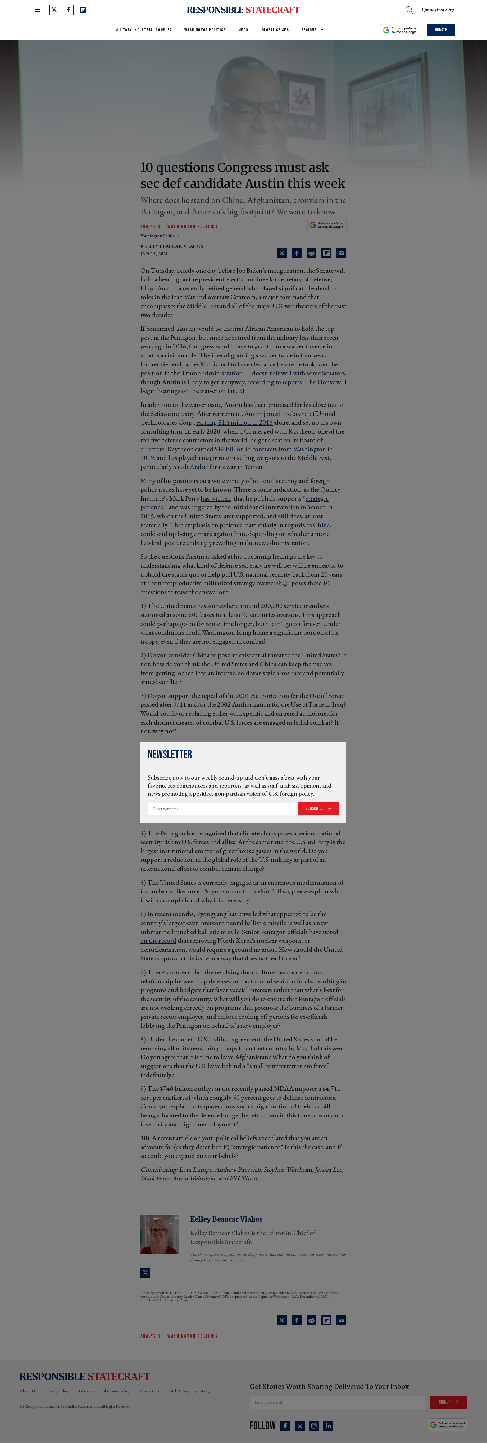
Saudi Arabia (190, 466)
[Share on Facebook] (297, 253)
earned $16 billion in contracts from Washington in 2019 (236, 453)
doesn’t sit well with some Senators (298, 372)
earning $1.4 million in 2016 (234, 422)
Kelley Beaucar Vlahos (171, 246)
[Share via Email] (341, 253)
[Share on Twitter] (282, 253)
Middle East (203, 305)
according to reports (274, 381)
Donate (441, 30)
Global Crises (275, 30)
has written (216, 498)
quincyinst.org (438, 9)
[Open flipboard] (83, 10)
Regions (309, 30)
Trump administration (212, 372)
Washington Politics (205, 30)
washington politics (158, 235)
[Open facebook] (69, 10)
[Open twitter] (54, 10)
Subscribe (315, 808)
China (321, 524)
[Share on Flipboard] (326, 253)
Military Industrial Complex (143, 30)
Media (243, 30)
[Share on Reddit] (311, 253)
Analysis (150, 227)
